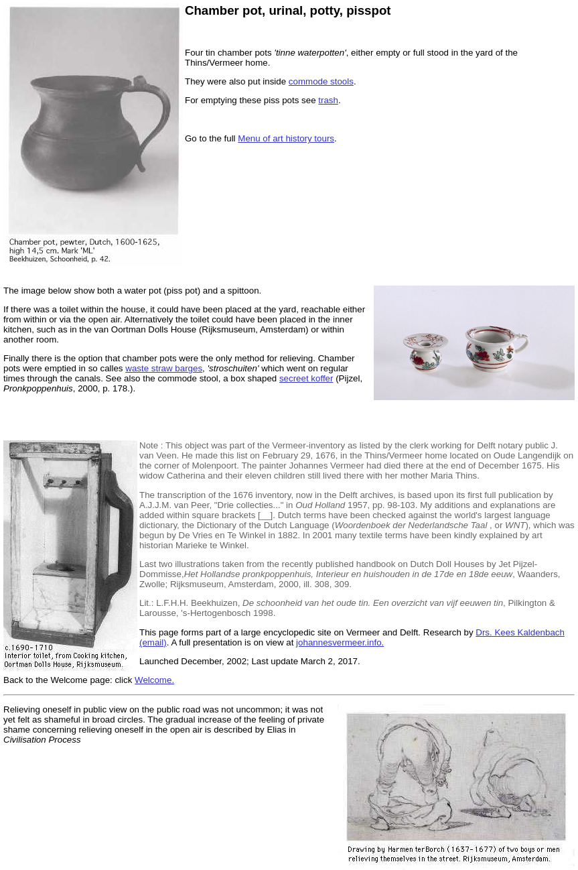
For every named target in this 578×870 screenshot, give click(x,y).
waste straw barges (163, 368)
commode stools (321, 81)
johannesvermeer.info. (340, 642)
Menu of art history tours (286, 138)
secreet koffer (306, 378)
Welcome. (154, 680)
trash (328, 100)
